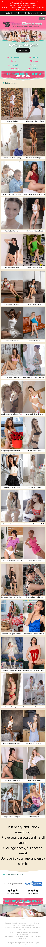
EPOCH (14, 936)
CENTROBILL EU (26, 936)
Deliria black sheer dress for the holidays (13, 597)
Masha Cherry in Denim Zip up (34, 121)
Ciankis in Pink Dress (34, 560)
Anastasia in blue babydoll (34, 743)
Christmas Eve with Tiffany (34, 597)
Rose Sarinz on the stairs (12, 487)
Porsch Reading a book (34, 304)
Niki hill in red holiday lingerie (12, 707)
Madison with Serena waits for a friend (13, 524)
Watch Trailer (23, 50)
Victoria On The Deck (11, 121)
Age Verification (26, 927)
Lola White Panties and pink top (12, 560)
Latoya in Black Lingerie (34, 450)
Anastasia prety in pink (12, 377)
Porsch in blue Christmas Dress (34, 634)
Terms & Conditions (27, 925)
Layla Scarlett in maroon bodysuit (34, 194)
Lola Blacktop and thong (11, 267)
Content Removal (33, 923)
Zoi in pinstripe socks (34, 487)
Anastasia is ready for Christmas (11, 634)
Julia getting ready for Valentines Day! (13, 450)
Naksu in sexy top (34, 817)
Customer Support (11, 923)
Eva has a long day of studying (11, 194)
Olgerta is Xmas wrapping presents (12, 670)
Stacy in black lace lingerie (12, 817)
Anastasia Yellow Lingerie (34, 158)
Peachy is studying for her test (34, 524)
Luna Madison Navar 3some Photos (12, 414)
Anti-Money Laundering (12, 927)
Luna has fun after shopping (12, 158)
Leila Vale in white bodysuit (34, 231)
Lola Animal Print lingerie (12, 780)
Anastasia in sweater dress (11, 743)
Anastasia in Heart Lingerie (34, 414)
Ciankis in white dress (12, 341)
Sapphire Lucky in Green (34, 267)
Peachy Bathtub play (11, 231)
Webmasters (22, 923)
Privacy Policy (15, 925)
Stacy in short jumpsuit (12, 304)
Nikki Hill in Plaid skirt (34, 780)
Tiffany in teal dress (34, 341)
